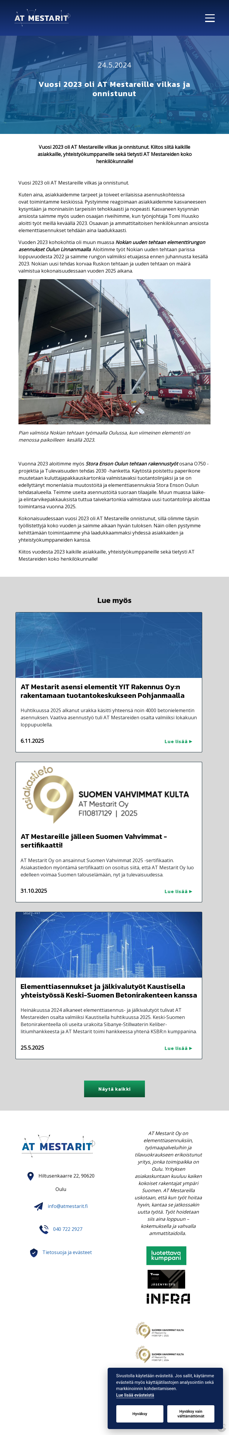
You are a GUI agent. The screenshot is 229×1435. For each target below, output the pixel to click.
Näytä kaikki (114, 1088)
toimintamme (45, 201)
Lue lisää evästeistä (135, 1395)
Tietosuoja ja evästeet (67, 1252)
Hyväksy (139, 1413)
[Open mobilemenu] (213, 16)
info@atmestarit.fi (61, 1206)
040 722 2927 (67, 1229)
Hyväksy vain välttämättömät (190, 1413)
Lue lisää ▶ (179, 741)
